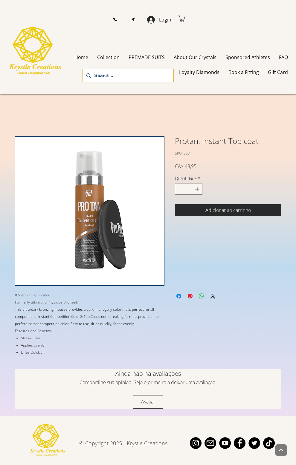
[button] (115, 19)
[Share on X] (212, 296)
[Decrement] (179, 189)
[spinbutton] (188, 189)
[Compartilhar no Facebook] (178, 296)
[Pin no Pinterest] (190, 296)
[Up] (281, 450)
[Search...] (127, 75)
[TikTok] (269, 443)
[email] (210, 443)
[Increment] (198, 189)
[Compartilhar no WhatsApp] (201, 296)
